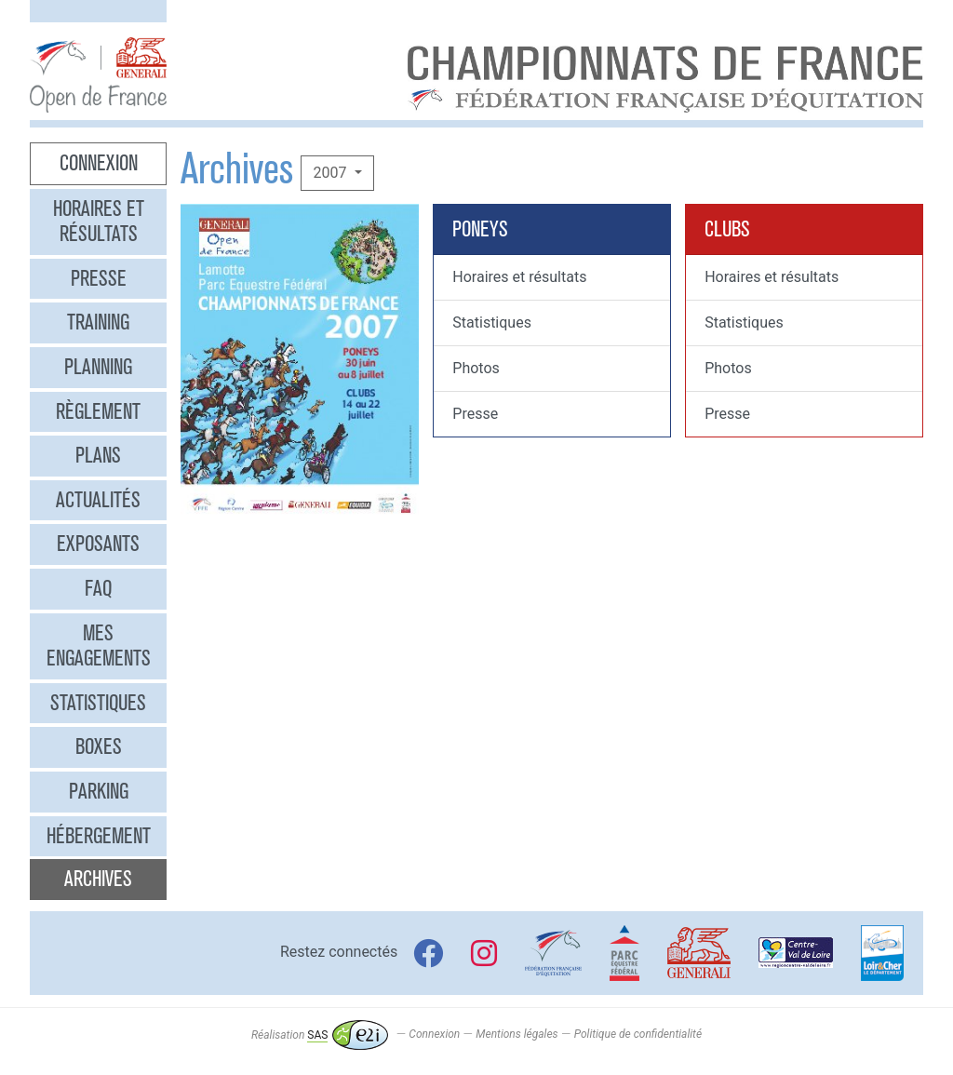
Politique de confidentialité (638, 1034)
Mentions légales (516, 1034)
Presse (99, 278)
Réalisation (319, 1034)
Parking (98, 791)
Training (98, 322)
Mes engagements (99, 646)
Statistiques (98, 703)
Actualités (98, 500)
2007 (331, 172)
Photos (476, 368)
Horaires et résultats (98, 221)
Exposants (98, 544)
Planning (98, 367)
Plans (98, 455)
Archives (98, 879)
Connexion (99, 163)
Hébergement (99, 836)
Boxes (98, 746)
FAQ (98, 588)
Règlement (98, 411)
